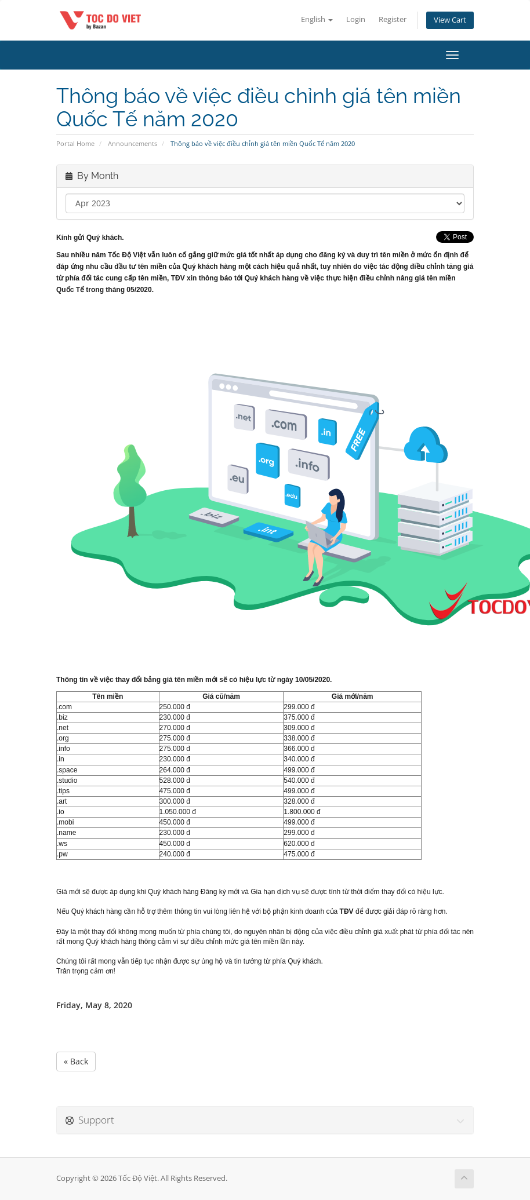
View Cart (450, 20)
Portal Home (75, 143)
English (317, 19)
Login (355, 19)
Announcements (132, 143)
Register (392, 19)
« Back (76, 1061)
